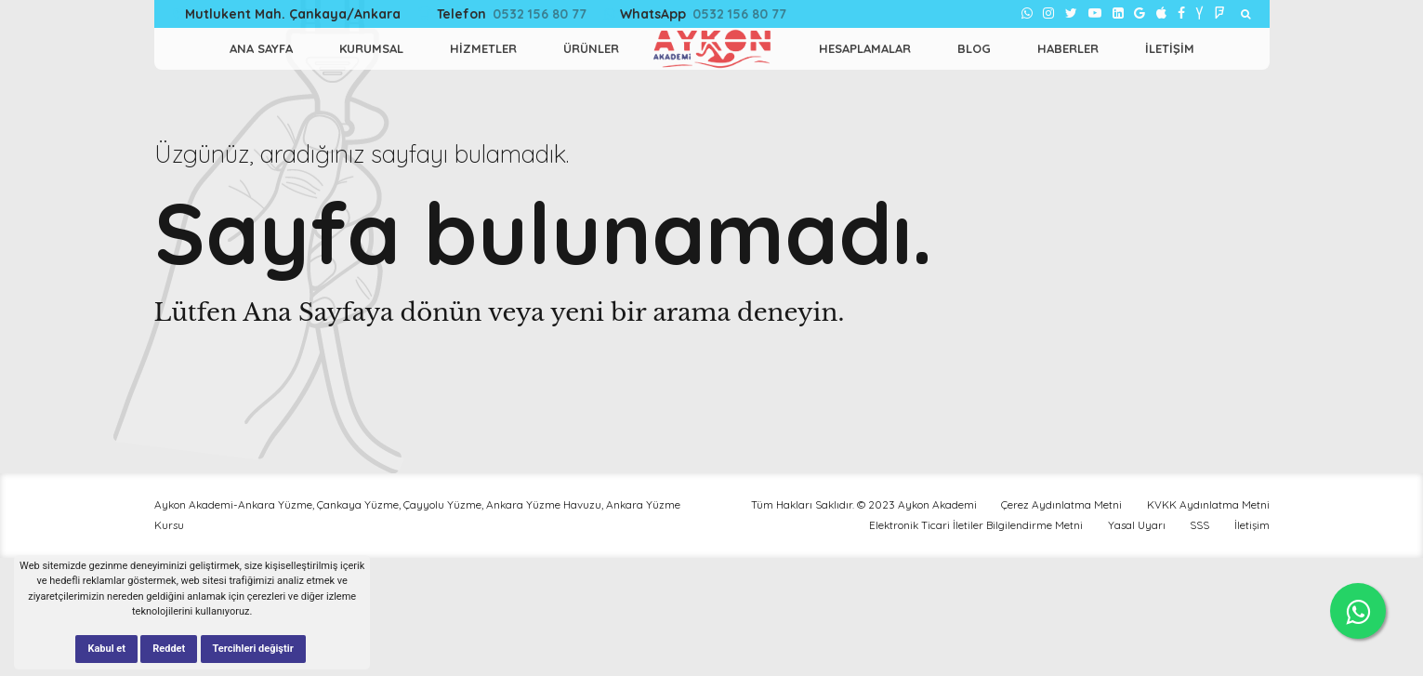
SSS (1199, 525)
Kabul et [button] (106, 649)
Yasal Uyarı (1137, 525)
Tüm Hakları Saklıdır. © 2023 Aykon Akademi (864, 504)
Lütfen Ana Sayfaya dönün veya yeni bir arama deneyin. (499, 312)
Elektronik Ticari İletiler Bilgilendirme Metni (976, 525)
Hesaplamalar (865, 48)
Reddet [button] (168, 649)
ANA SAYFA (261, 48)
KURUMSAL (371, 48)
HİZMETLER (483, 48)
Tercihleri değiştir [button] (253, 649)
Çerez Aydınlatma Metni (1061, 504)
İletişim (1169, 48)
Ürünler (591, 48)
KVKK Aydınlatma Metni (1208, 504)
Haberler (1068, 48)
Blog (974, 48)
